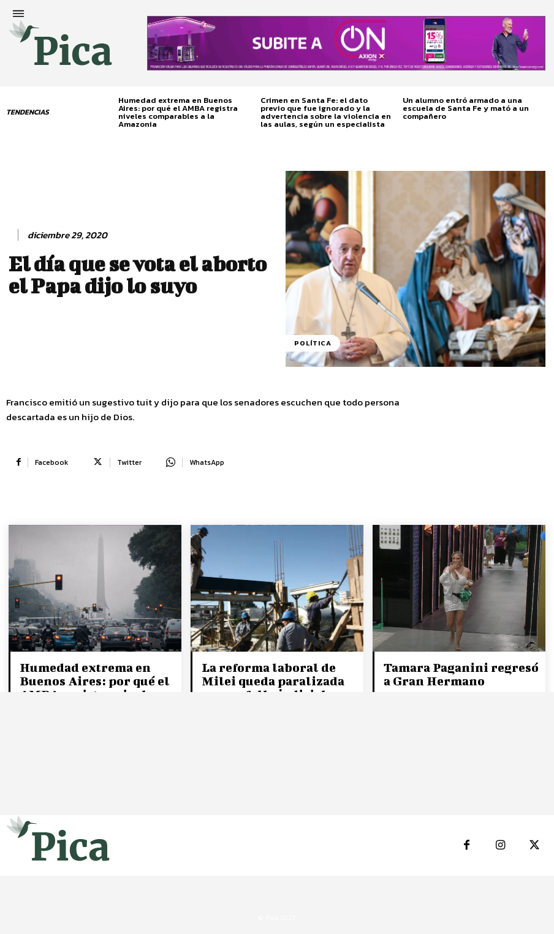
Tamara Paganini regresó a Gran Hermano (461, 674)
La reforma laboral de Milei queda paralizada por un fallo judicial (273, 680)
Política (313, 343)
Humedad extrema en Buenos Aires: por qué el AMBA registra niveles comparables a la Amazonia (178, 112)
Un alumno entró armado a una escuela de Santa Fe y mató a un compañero (466, 108)
